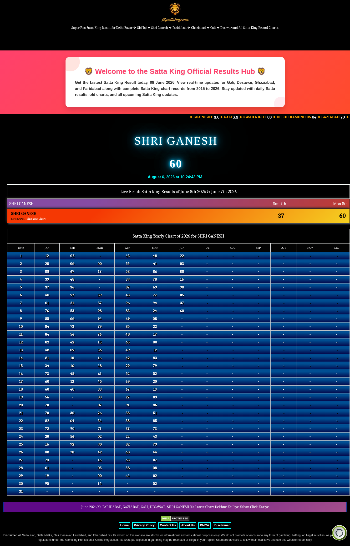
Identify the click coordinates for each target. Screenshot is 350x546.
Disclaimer (222, 525)
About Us (188, 525)
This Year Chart (36, 218)
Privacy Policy (144, 525)
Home (124, 525)
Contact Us (168, 525)
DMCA (204, 525)
